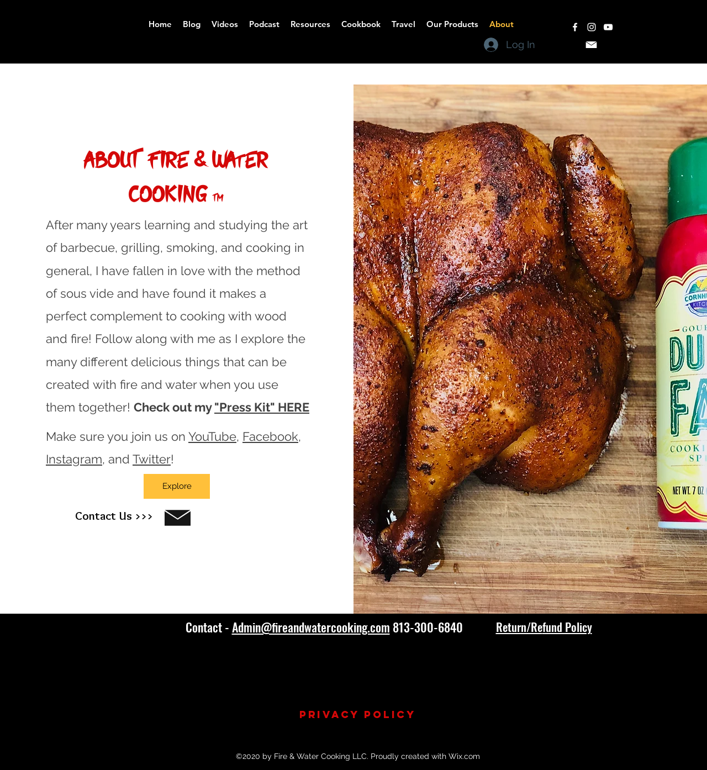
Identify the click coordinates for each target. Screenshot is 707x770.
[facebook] (575, 27)
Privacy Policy (357, 714)
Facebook (270, 436)
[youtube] (608, 27)
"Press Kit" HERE (261, 407)
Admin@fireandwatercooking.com (311, 627)
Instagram (74, 459)
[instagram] (591, 27)
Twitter (152, 459)
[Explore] (177, 486)
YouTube (212, 436)
